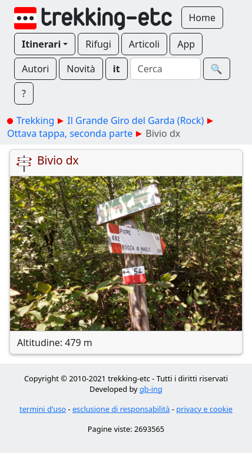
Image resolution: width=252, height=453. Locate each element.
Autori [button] (35, 68)
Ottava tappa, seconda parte (69, 133)
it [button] (116, 68)
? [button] (24, 93)
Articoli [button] (144, 44)
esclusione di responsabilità (121, 409)
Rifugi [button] (98, 44)
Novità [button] (81, 68)
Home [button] (202, 17)
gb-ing (151, 389)
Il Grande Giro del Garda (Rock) (135, 120)
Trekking (35, 120)
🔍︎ (217, 68)
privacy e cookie (204, 409)
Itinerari (41, 44)
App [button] (186, 44)
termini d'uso (42, 409)
